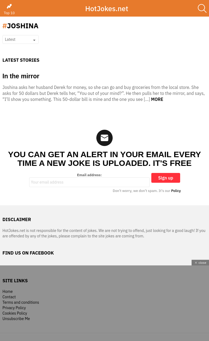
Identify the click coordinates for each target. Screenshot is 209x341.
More (157, 99)
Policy (176, 190)
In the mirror (20, 76)
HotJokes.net (106, 8)
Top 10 (9, 9)
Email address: (89, 180)
